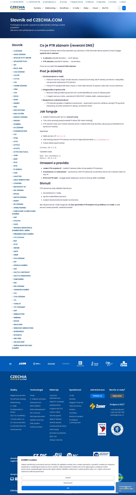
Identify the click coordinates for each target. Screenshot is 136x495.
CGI (15, 82)
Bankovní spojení (76, 416)
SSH (15, 269)
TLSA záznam (19, 296)
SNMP (16, 255)
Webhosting (19, 314)
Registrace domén (17, 395)
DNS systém (19, 113)
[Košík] (119, 8)
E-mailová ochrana (38, 399)
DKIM (16, 99)
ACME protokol (36, 427)
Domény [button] (38, 8)
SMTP (16, 251)
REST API (53, 436)
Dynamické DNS (20, 131)
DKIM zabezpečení (37, 409)
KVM (15, 173)
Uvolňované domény (58, 426)
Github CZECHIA (56, 440)
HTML (16, 138)
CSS (15, 92)
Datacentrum (35, 402)
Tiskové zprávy (75, 406)
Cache (16, 75)
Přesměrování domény (24, 234)
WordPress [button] (65, 8)
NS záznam (18, 204)
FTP (15, 134)
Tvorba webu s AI (17, 419)
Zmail (32, 395)
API (15, 65)
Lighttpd (18, 176)
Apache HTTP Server (22, 58)
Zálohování (19, 342)
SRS (15, 283)
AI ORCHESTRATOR (18, 426)
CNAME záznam (20, 86)
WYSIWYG (18, 335)
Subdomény (19, 279)
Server (16, 248)
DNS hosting (19, 110)
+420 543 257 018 (33, 2)
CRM (15, 89)
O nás (71, 395)
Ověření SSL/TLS (56, 408)
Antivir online (55, 412)
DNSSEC (17, 120)
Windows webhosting (23, 328)
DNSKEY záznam (20, 117)
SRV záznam (19, 286)
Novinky (63, 2)
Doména (17, 124)
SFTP (16, 244)
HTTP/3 (17, 148)
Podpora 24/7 (117, 404)
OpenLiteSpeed (20, 208)
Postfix (17, 221)
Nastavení (91, 488)
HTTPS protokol (21, 152)
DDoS (16, 96)
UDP (15, 310)
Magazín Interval (76, 2)
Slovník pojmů (55, 415)
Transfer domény (21, 289)
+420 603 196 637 (17, 2)
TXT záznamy (19, 307)
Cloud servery (16, 429)
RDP (15, 241)
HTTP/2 (17, 145)
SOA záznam (19, 258)
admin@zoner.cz (49, 2)
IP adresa (18, 169)
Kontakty (112, 2)
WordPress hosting (18, 399)
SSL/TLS (105, 8)
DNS (15, 106)
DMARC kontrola (36, 420)
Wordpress (19, 331)
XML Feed (17, 338)
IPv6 (15, 166)
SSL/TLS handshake (22, 276)
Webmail (90, 2)
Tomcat (17, 303)
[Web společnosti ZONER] (97, 406)
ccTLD (16, 79)
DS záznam (18, 127)
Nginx (16, 201)
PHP (15, 217)
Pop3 (16, 224)
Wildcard (18, 324)
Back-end (18, 68)
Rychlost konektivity (58, 433)
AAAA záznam (19, 54)
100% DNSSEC (35, 406)
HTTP (16, 141)
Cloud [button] (96, 8)
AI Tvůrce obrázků (17, 422)
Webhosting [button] (51, 8)
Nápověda (100, 2)
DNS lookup (54, 429)
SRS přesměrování (37, 416)
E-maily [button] (77, 8)
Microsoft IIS (20, 187)
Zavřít (75, 488)
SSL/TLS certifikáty (17, 415)
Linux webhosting (22, 180)
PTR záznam (19, 237)
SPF (15, 262)
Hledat (122, 2)
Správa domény (21, 265)
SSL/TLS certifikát (22, 272)
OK (107, 488)
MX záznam (18, 190)
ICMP (16, 155)
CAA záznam (19, 72)
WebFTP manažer (57, 402)
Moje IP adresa (55, 419)
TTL (15, 300)
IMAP (16, 159)
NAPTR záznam (20, 197)
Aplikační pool (20, 61)
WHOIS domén (55, 422)
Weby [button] (87, 8)
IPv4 (15, 162)
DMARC (17, 103)
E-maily (13, 406)
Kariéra (72, 409)
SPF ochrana (35, 413)
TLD (15, 293)
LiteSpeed (18, 183)
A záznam (18, 51)
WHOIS (16, 321)
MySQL (16, 194)
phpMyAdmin (55, 405)
